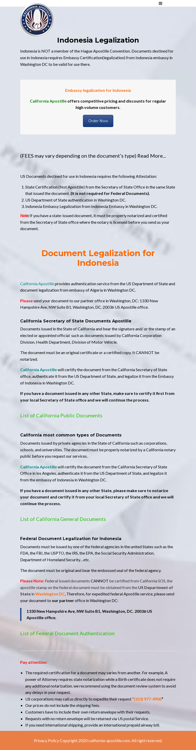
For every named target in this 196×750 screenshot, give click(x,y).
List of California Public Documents (61, 415)
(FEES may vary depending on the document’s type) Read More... (93, 156)
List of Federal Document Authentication (67, 633)
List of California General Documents (63, 519)
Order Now (98, 121)
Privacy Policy (46, 740)
